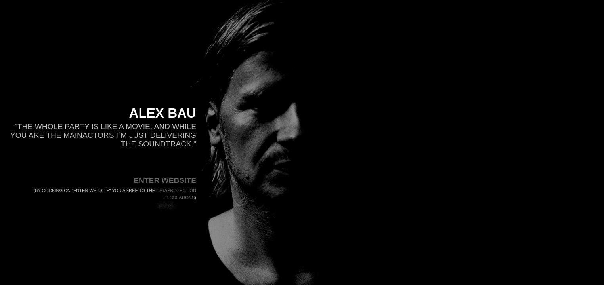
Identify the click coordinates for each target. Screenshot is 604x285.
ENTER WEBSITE (165, 180)
